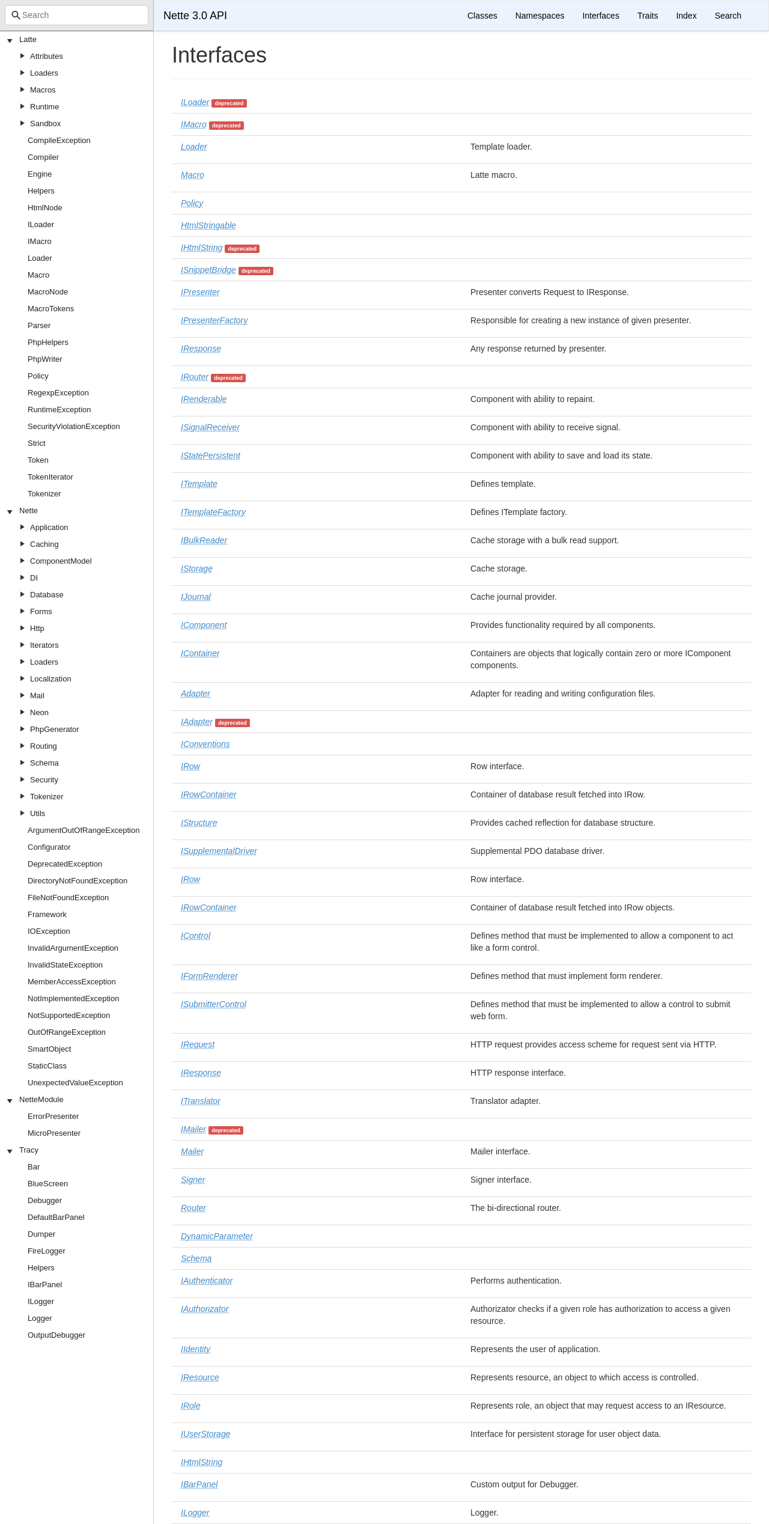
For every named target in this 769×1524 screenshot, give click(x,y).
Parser (39, 325)
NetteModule (41, 1099)
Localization (50, 678)
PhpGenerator (54, 729)
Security (44, 779)
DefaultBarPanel (56, 1217)
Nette (28, 510)
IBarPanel (45, 1284)
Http (37, 628)
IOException (49, 931)
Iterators (44, 645)
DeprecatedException (65, 863)
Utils (37, 813)
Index (686, 15)
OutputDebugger (56, 1335)
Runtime (44, 106)
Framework (47, 914)
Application (49, 527)
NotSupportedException (69, 1015)
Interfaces (600, 15)
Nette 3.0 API (195, 16)
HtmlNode (45, 207)
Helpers (41, 190)
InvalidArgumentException (73, 948)
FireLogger (46, 1250)
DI (34, 577)
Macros (43, 89)
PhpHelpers (48, 342)
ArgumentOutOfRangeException (83, 830)
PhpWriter (45, 359)
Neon (39, 712)
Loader (40, 258)
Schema (44, 762)
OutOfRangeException (67, 1032)
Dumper (41, 1234)
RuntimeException (59, 409)
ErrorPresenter (53, 1116)
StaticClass (47, 1065)
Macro (38, 274)
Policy (38, 375)
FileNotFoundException (68, 897)
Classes (482, 15)
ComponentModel (61, 560)
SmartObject (49, 1048)
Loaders (44, 73)
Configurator (49, 847)
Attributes (46, 56)
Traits (647, 15)
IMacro (40, 241)
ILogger (41, 1301)
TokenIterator (50, 476)
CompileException (59, 140)
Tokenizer (44, 493)
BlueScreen (48, 1183)
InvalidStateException (65, 964)
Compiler (43, 157)
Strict (37, 443)
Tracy (28, 1149)
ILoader (41, 224)
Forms (41, 611)
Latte (28, 39)
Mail (37, 695)
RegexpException (58, 392)
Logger (40, 1318)
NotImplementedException (73, 998)
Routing (43, 746)
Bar (34, 1166)
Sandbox (45, 123)
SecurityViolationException (74, 426)
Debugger (45, 1200)
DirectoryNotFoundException (77, 880)
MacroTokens (51, 308)
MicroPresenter (54, 1133)
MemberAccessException (72, 981)
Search (728, 15)
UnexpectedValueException (75, 1082)
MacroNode (48, 291)
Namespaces (540, 15)
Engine (40, 173)
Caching (44, 544)
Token (38, 460)
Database (47, 594)
